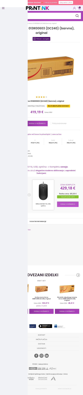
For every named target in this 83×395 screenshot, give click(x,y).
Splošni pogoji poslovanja (54, 374)
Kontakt (24, 374)
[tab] (14, 221)
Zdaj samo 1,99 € (66, 2)
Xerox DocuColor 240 (9, 235)
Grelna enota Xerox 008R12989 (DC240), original (41, 298)
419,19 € (37, 112)
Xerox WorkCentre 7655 (10, 247)
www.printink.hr (41, 388)
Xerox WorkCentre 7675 (10, 252)
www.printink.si (17, 388)
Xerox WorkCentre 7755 (10, 255)
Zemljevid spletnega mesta (36, 374)
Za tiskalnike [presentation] (14, 221)
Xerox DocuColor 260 (9, 245)
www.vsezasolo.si (64, 388)
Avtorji (66, 374)
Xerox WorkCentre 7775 (10, 260)
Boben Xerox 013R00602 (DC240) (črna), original (16, 298)
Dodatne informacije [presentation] (38, 221)
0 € (79, 8)
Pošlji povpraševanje (60, 123)
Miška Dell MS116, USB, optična (43, 205)
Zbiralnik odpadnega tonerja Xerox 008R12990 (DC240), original (67, 299)
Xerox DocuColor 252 (9, 242)
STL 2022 (18, 374)
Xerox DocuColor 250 (9, 240)
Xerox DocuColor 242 (9, 237)
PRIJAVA (74, 9)
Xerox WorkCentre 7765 (10, 257)
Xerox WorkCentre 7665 (10, 250)
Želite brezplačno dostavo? (58, 106)
